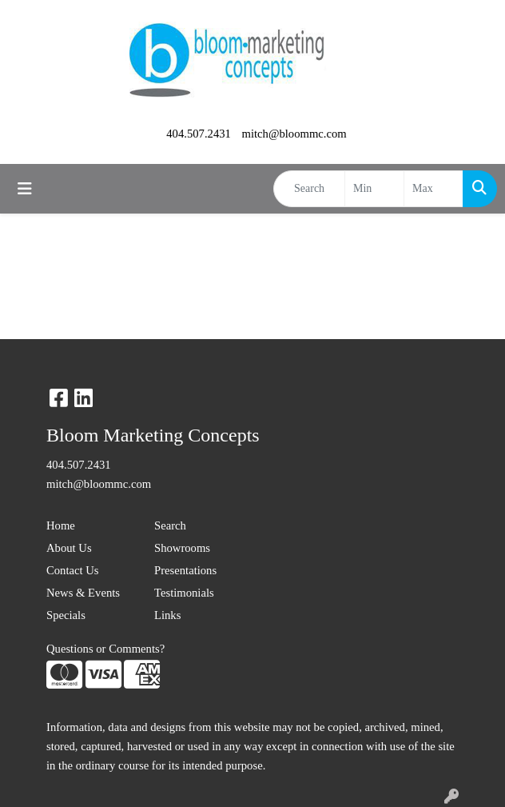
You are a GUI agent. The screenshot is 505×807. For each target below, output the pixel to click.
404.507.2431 (198, 133)
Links (167, 615)
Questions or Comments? (105, 648)
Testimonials (184, 592)
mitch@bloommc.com (294, 133)
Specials (65, 615)
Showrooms (182, 547)
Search (170, 525)
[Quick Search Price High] (433, 188)
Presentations (185, 570)
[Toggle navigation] (25, 189)
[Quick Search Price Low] (374, 188)
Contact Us (72, 570)
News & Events (83, 592)
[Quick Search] (309, 188)
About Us (69, 547)
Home (60, 525)
